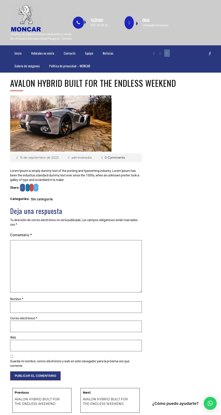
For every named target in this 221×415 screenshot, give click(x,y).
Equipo (89, 53)
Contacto (70, 53)
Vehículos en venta (42, 53)
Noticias (108, 53)
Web (13, 337)
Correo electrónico (23, 318)
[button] (210, 403)
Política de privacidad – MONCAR (69, 65)
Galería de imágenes (27, 65)
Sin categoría (42, 199)
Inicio (18, 53)
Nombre (16, 299)
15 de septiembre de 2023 (39, 158)
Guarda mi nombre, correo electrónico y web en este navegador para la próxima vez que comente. (69, 363)
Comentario (21, 235)
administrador (81, 158)
